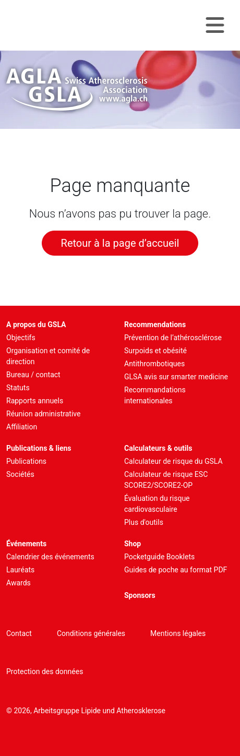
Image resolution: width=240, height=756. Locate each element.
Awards (18, 583)
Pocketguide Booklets (159, 557)
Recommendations (155, 324)
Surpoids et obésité (155, 350)
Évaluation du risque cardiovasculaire (157, 503)
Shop (132, 543)
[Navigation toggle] (214, 25)
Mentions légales (178, 633)
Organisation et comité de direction (48, 356)
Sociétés (20, 474)
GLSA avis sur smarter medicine (176, 377)
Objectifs (20, 337)
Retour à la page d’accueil (120, 243)
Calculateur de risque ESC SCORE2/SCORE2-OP (166, 479)
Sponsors (139, 595)
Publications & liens (38, 448)
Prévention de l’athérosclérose (173, 337)
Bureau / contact (33, 374)
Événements (26, 543)
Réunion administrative (43, 414)
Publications (26, 461)
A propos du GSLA (36, 324)
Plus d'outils (143, 522)
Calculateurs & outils (158, 448)
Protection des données (44, 671)
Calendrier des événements (50, 557)
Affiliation (21, 427)
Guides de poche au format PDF (175, 570)
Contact (19, 633)
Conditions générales (91, 633)
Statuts (18, 387)
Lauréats (20, 570)
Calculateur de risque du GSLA (173, 461)
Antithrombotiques (154, 363)
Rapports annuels (34, 401)
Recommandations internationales (155, 395)
